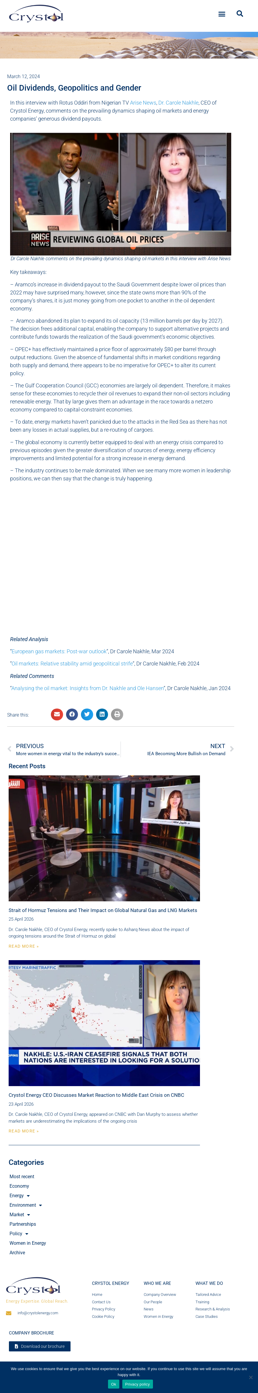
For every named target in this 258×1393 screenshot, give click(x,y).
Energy (20, 1195)
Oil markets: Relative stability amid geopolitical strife (72, 663)
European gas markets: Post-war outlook (59, 651)
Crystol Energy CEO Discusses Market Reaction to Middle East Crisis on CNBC (96, 1095)
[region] (129, 45)
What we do (209, 1283)
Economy (19, 1186)
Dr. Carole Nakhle (178, 103)
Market (20, 1215)
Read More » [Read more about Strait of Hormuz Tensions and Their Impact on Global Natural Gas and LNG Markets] (24, 946)
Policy (19, 1234)
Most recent (22, 1176)
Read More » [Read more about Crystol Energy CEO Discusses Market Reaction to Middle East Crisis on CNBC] (24, 1131)
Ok (113, 1384)
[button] (222, 12)
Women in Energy (28, 1243)
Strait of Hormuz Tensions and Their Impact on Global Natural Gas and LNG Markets (103, 910)
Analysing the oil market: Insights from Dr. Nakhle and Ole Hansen (87, 688)
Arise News (143, 103)
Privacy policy (137, 1384)
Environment (26, 1205)
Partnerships (23, 1224)
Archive (17, 1252)
